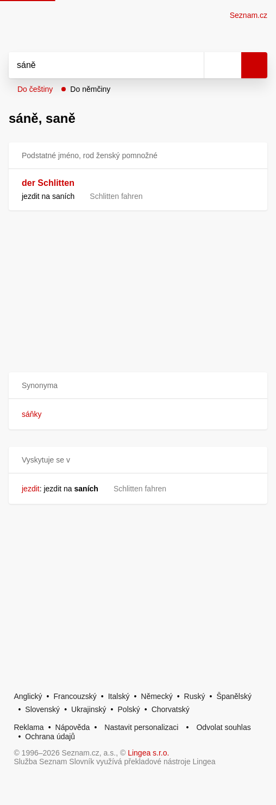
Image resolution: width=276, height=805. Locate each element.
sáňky (32, 414)
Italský (119, 696)
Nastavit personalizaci (141, 727)
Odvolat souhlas (223, 727)
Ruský (194, 696)
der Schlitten (48, 183)
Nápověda (72, 727)
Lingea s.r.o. (148, 752)
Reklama (28, 727)
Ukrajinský (88, 709)
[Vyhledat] (94, 65)
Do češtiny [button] (35, 89)
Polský (129, 709)
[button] (138, 385)
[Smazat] (192, 65)
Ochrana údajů (50, 736)
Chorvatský (171, 709)
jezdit (31, 488)
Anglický (28, 696)
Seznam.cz (248, 15)
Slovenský (42, 709)
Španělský (234, 696)
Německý (156, 696)
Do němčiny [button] (90, 89)
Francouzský (74, 696)
